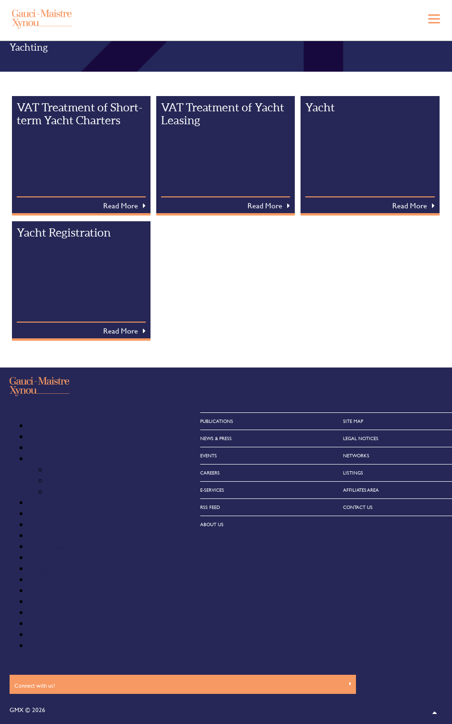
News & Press (50, 590)
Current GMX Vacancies (85, 469)
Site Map (42, 634)
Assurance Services (58, 447)
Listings (40, 568)
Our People (47, 601)
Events (39, 524)
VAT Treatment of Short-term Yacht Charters (79, 114)
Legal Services (50, 557)
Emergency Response (62, 513)
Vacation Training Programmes (94, 491)
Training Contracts (76, 480)
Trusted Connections (61, 645)
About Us (43, 425)
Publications (47, 623)
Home (38, 535)
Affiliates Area (50, 436)
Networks (45, 579)
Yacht (320, 107)
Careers (41, 458)
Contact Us (46, 502)
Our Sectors (47, 612)
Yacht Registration (64, 232)
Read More (120, 205)
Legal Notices (50, 546)
